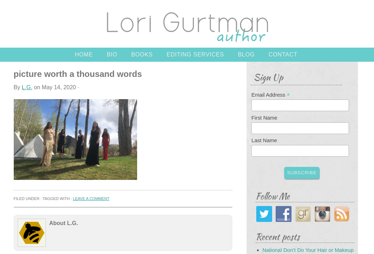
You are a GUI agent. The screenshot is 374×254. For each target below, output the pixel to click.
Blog (246, 55)
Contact (283, 55)
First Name (264, 118)
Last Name (264, 140)
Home (84, 55)
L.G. (27, 87)
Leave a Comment (91, 198)
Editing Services (195, 55)
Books (142, 55)
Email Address (270, 94)
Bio (112, 55)
